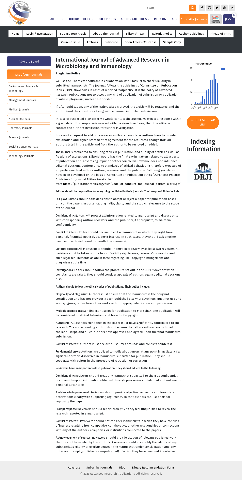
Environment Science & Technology (23, 89)
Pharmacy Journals (20, 128)
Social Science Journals (23, 146)
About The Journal (106, 33)
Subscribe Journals (194, 19)
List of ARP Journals (28, 74)
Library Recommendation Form (153, 467)
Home (15, 33)
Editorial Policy (80, 19)
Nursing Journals (19, 119)
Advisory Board (29, 61)
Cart (230, 17)
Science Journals (19, 137)
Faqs (174, 19)
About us (56, 19)
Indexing (160, 19)
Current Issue (70, 42)
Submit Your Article (73, 33)
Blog (122, 467)
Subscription (107, 19)
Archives (92, 42)
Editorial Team (135, 33)
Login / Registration (39, 33)
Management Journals (22, 100)
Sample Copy (172, 42)
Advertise (74, 467)
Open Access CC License (140, 42)
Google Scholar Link (203, 122)
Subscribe (111, 42)
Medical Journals (19, 109)
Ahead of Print (221, 33)
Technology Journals (21, 156)
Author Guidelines (135, 19)
